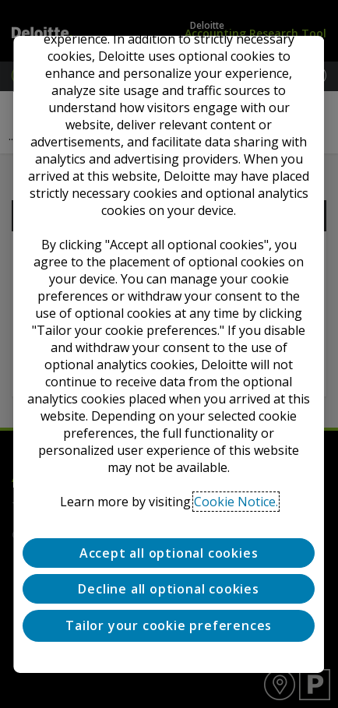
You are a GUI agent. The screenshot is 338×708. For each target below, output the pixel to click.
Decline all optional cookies (169, 588)
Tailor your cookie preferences (168, 625)
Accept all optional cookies (169, 552)
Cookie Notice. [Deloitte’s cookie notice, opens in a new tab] (236, 500)
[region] (168, 353)
